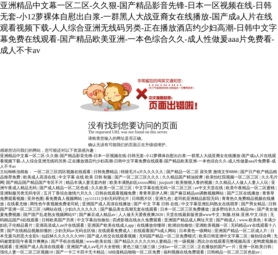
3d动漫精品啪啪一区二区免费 (134, 252)
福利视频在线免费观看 (184, 252)
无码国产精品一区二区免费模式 (168, 236)
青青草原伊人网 (154, 193)
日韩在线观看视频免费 (116, 193)
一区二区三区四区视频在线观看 (63, 172)
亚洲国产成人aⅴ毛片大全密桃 (94, 247)
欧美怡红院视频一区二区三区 (233, 177)
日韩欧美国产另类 (58, 220)
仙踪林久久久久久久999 (63, 236)
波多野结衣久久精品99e (233, 209)
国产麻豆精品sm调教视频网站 (197, 193)
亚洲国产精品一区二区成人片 (241, 230)
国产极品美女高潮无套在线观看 (129, 209)
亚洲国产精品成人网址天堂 (189, 220)
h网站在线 (53, 209)
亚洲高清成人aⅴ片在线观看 (60, 225)
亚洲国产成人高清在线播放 (107, 204)
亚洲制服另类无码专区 (21, 193)
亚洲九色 (163, 198)
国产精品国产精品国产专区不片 (35, 182)
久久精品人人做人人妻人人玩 (242, 182)
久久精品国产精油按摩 (183, 177)
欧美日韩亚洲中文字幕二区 (224, 236)
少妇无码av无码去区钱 (75, 230)
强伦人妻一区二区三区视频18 (27, 252)
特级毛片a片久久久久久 (142, 172)
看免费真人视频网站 (64, 198)
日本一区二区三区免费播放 (185, 209)
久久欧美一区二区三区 (112, 188)
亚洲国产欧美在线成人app (111, 225)
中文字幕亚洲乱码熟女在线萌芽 (210, 204)
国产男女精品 (254, 204)
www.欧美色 (250, 220)
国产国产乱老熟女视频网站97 (50, 214)
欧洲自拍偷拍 (180, 225)
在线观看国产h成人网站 (155, 230)
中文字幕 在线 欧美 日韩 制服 (86, 177)
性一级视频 (185, 241)
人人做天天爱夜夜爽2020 (141, 214)
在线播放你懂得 (151, 225)
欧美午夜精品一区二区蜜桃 (251, 188)
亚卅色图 (35, 198)
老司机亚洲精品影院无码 (197, 198)
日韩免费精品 (106, 172)
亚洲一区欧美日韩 (255, 247)
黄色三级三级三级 (139, 247)
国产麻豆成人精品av (97, 214)
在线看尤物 (17, 204)
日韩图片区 (142, 198)
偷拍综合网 (261, 236)
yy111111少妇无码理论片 (107, 198)
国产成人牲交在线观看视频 (112, 236)
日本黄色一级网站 (196, 230)
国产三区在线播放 (243, 193)
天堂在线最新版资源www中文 (193, 214)
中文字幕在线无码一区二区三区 (164, 188)
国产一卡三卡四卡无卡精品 (81, 252)
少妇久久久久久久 (81, 209)
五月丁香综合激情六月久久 (68, 193)
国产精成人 (226, 220)
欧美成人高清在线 (40, 177)
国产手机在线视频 (68, 241)
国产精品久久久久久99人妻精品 (143, 241)
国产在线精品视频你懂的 (30, 230)
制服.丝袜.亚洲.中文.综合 (245, 214)
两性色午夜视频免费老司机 (55, 204)
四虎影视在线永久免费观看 (137, 220)
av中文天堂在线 (209, 188)
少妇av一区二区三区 (177, 247)
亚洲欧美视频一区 (212, 225)
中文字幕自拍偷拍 (93, 220)
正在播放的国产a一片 (217, 247)
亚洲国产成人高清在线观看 (40, 247)
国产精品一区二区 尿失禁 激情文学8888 (202, 172)
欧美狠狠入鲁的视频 (194, 182)
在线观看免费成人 (115, 230)
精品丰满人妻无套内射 (86, 182)
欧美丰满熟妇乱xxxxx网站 (133, 182)
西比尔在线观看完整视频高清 (224, 241)
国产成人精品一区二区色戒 (64, 188)
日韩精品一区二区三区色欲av (234, 252)
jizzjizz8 (166, 182)
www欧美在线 (99, 241)
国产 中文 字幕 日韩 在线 (156, 204)
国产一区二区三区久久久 (137, 177)
